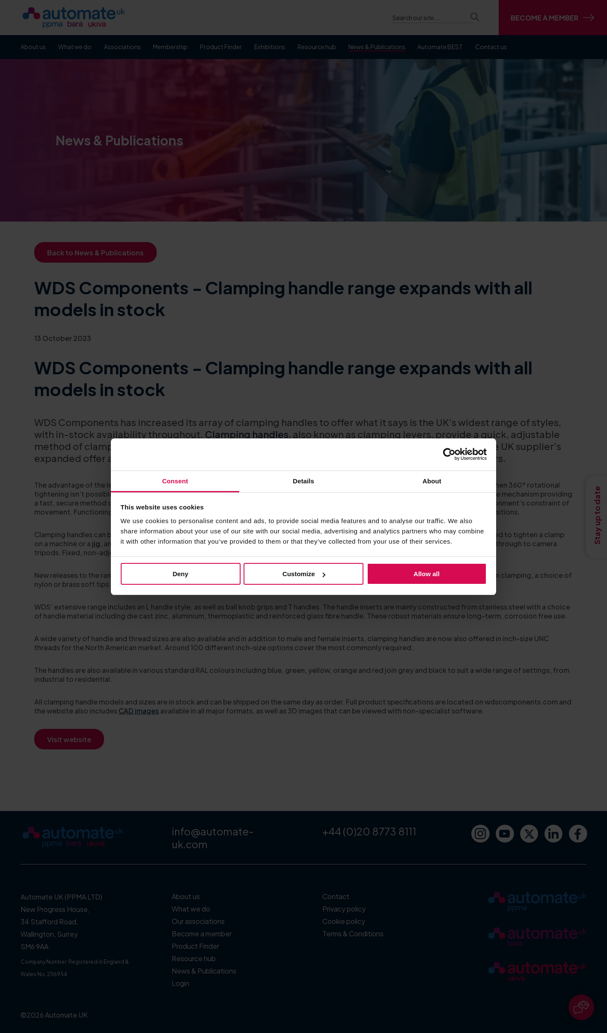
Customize (304, 573)
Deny (180, 573)
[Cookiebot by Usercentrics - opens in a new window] (449, 454)
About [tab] (432, 481)
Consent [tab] (175, 481)
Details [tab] (303, 481)
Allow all (427, 573)
